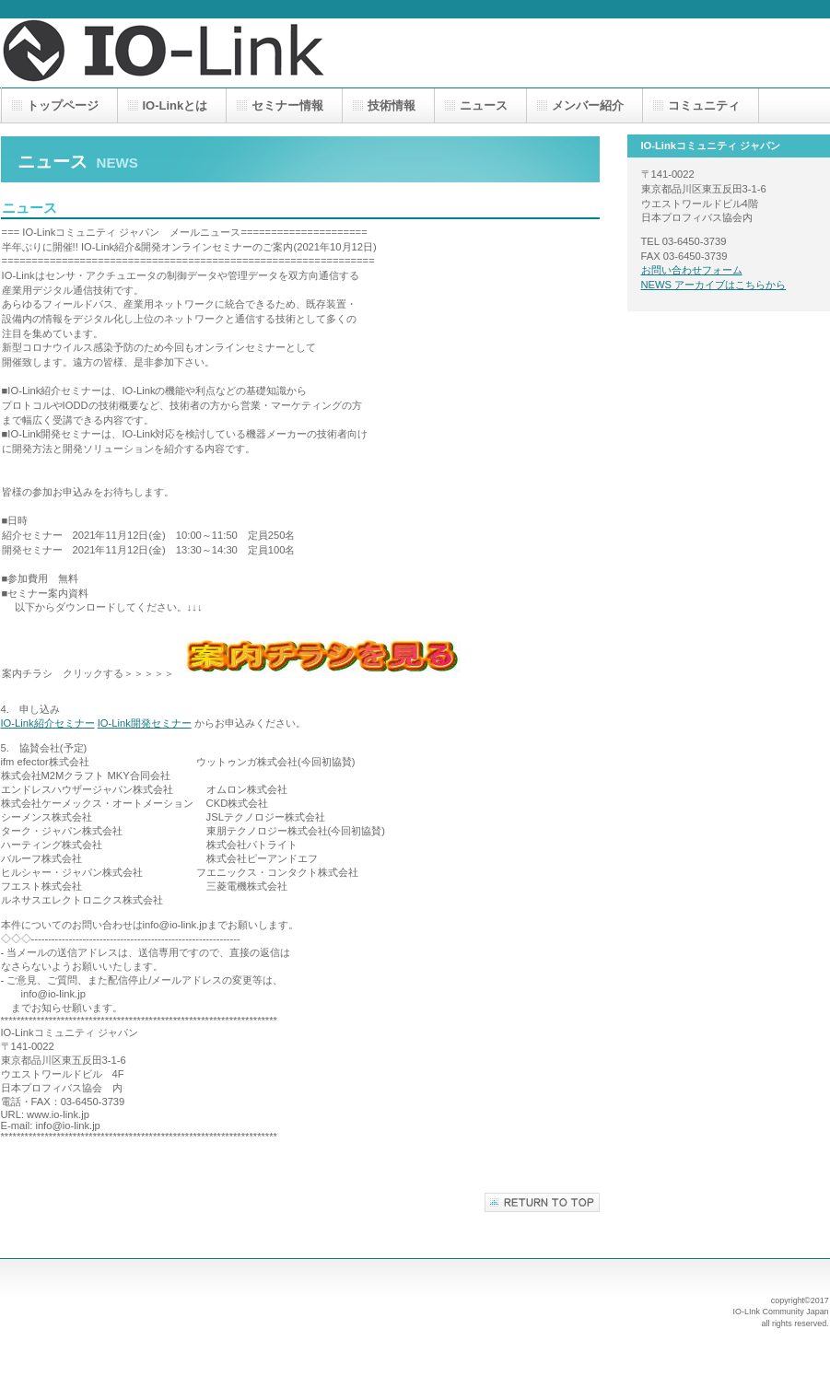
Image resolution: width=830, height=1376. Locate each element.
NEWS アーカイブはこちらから (714, 284)
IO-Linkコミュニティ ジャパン (185, 52)
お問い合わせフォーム (691, 269)
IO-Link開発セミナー (145, 723)
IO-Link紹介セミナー (48, 723)
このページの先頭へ (542, 1202)
